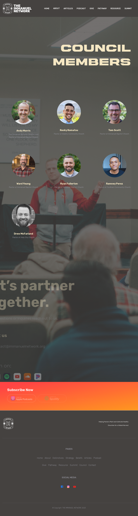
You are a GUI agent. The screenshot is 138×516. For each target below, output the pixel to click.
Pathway (52, 465)
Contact (92, 465)
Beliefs (79, 458)
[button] (56, 8)
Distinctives (58, 458)
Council (83, 465)
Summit (128, 8)
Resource (63, 465)
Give (44, 465)
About (48, 458)
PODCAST (81, 8)
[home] (17, 8)
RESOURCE (115, 8)
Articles (68, 8)
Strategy (70, 458)
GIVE (92, 8)
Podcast (97, 458)
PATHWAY (102, 8)
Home (46, 8)
